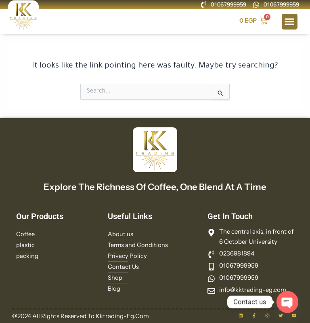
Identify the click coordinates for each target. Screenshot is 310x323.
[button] (289, 22)
